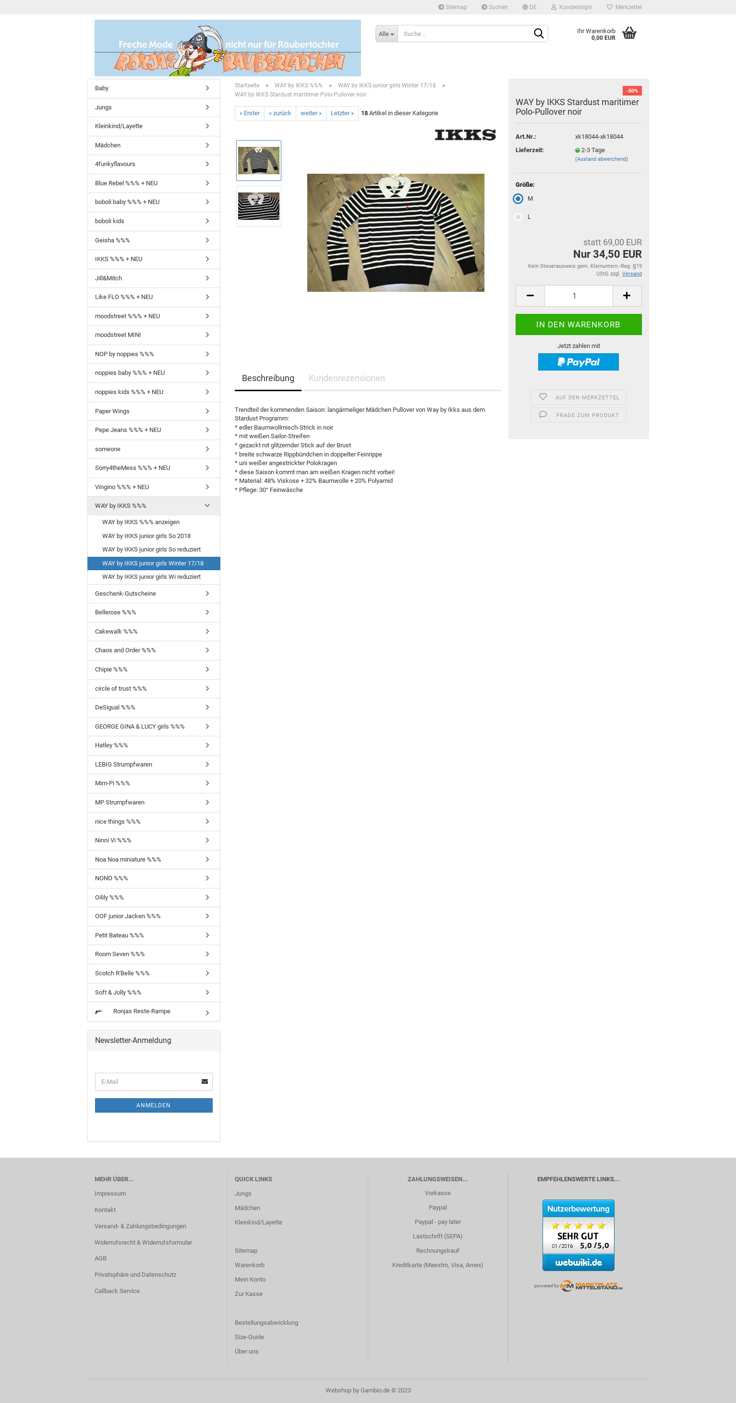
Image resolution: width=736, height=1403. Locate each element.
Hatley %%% (111, 745)
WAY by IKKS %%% (120, 505)
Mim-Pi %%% (112, 783)
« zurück (280, 113)
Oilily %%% (109, 897)
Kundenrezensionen (347, 378)
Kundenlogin (571, 7)
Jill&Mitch (108, 278)
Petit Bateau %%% (119, 935)
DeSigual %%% (115, 707)
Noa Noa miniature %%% (128, 859)
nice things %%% (118, 821)
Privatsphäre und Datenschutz (135, 1274)
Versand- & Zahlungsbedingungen (140, 1226)
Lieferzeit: (530, 150)
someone (108, 449)
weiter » (311, 113)
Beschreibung (268, 378)
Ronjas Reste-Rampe (132, 1011)
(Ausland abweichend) (601, 159)
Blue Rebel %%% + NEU (126, 183)
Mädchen (108, 145)
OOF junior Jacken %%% (128, 916)
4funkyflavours (115, 164)
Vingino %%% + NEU (122, 487)
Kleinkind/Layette (119, 126)
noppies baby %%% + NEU (130, 372)
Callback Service (117, 1291)
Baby (102, 88)
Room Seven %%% (120, 954)
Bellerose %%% (115, 612)
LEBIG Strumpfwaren (123, 764)
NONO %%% (111, 878)
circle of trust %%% (121, 688)
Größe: (525, 184)
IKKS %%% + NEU (118, 259)
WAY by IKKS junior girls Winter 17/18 (153, 563)
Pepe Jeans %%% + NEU (128, 429)
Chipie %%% (111, 669)
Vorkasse (438, 1193)
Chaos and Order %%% (125, 650)
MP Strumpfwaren (120, 802)
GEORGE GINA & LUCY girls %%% (140, 726)
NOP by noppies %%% (124, 354)
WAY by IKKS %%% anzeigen (141, 522)
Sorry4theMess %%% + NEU (132, 467)
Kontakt (105, 1209)
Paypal (438, 1207)
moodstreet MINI (118, 334)
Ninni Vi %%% (113, 840)
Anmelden (153, 1105)
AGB (101, 1258)
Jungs (103, 107)
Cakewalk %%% (116, 631)
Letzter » (342, 113)
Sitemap (452, 7)
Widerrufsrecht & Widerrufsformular (143, 1242)
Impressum (110, 1193)
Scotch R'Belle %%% (122, 973)
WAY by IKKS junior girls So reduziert (151, 549)
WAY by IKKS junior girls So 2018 (146, 536)
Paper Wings (112, 411)
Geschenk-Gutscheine (125, 593)
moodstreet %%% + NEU (127, 316)
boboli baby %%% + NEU (127, 201)
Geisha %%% (112, 240)
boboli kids (109, 221)
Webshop (338, 1390)
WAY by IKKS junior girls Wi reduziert (151, 576)
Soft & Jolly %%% (118, 992)
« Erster (250, 113)
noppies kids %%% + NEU (129, 392)
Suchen (495, 7)
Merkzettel (624, 7)
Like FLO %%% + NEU (124, 296)
